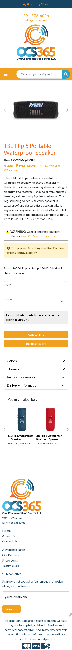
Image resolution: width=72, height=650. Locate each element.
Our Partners (10, 555)
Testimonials (10, 565)
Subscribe (11, 609)
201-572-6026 (36, 15)
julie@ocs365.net (36, 20)
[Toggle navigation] (6, 74)
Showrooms (10, 560)
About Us (8, 536)
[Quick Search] (39, 74)
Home (6, 530)
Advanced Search (13, 549)
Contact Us (9, 541)
